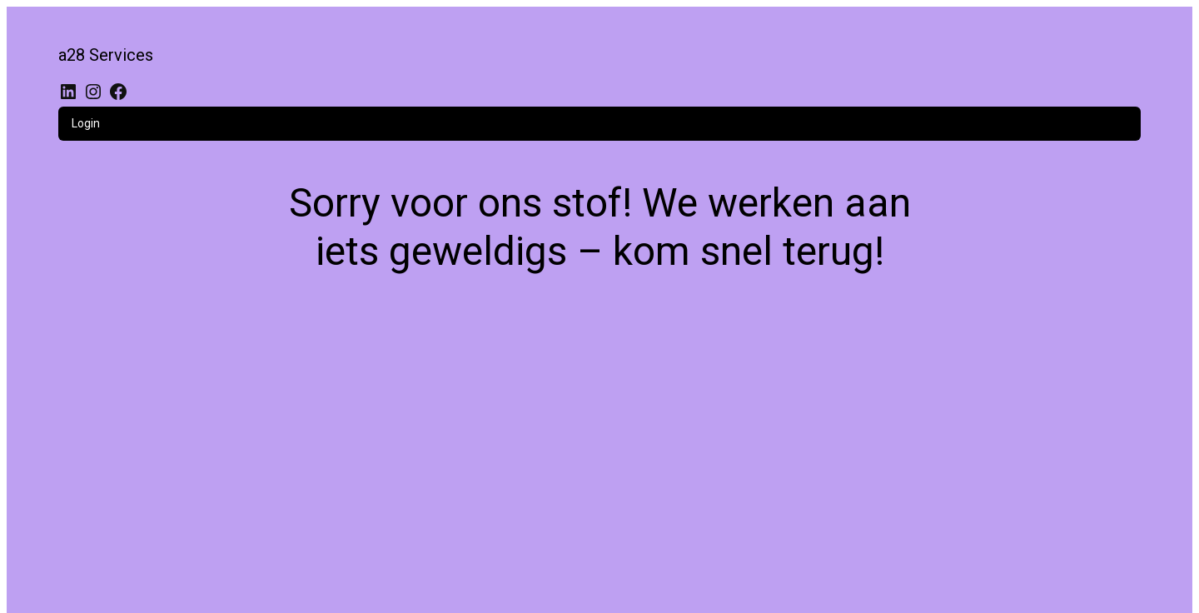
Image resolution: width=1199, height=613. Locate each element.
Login (86, 123)
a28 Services (105, 55)
